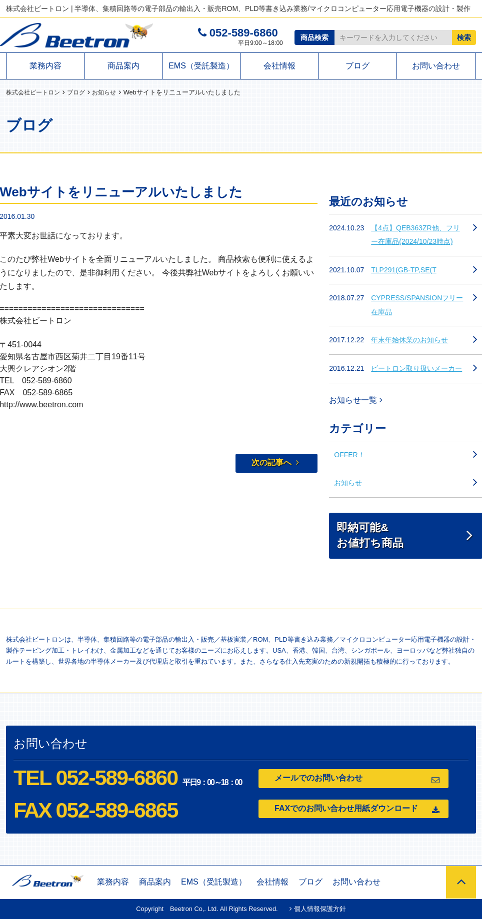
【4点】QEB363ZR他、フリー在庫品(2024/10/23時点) (415, 235)
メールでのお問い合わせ (357, 779)
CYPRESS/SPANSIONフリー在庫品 (417, 305)
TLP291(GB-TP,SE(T (403, 270)
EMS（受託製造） (201, 65)
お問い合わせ (436, 65)
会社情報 (280, 65)
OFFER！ (349, 455)
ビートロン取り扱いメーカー (416, 368)
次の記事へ (275, 462)
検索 (464, 37)
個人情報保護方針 (318, 909)
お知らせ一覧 (355, 400)
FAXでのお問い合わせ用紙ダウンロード (357, 809)
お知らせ (348, 483)
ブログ (358, 65)
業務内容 (46, 65)
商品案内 (124, 65)
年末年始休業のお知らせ (409, 340)
